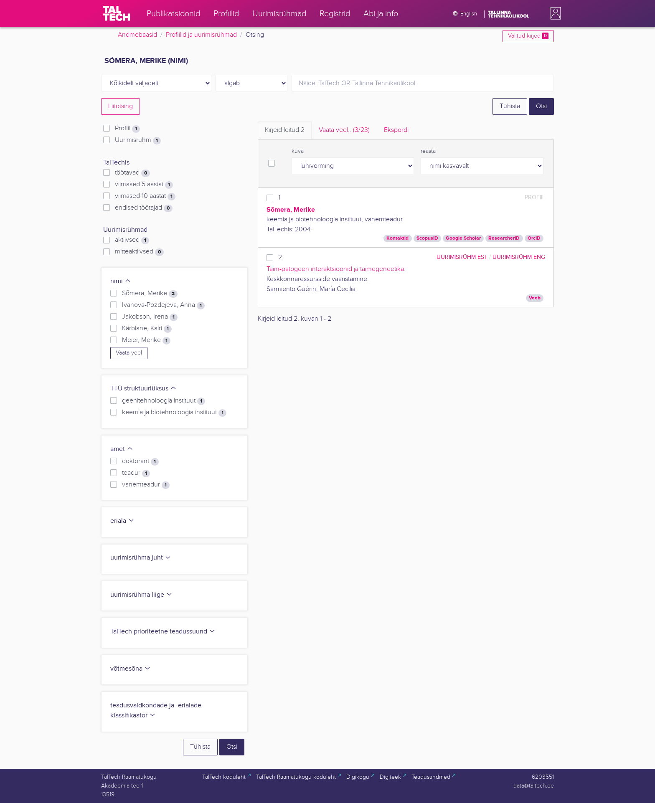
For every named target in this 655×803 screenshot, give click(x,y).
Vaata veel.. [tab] (344, 130)
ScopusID (427, 238)
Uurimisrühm (138, 140)
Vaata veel (129, 353)
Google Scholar (463, 238)
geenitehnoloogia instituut (163, 401)
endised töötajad (144, 208)
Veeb (535, 298)
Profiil (127, 128)
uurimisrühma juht (140, 558)
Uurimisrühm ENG (519, 257)
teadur (136, 473)
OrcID (534, 238)
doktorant (140, 461)
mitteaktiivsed (139, 252)
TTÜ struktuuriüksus (143, 389)
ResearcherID (504, 238)
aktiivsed (132, 240)
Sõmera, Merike (150, 293)
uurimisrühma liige (141, 595)
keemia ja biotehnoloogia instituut (174, 412)
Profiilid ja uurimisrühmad (201, 35)
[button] (554, 13)
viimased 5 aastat (144, 184)
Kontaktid (397, 238)
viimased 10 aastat (145, 196)
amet (121, 449)
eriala (122, 521)
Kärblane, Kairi (147, 328)
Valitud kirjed (528, 36)
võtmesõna (130, 669)
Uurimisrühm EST (462, 257)
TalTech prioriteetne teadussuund (163, 632)
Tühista (510, 106)
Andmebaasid (137, 35)
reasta (428, 151)
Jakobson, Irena (150, 317)
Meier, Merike (146, 340)
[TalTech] (116, 13)
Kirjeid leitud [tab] (285, 130)
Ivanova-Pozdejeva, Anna (163, 305)
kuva (298, 151)
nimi (120, 281)
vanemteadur (146, 485)
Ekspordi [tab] (396, 130)
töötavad (132, 173)
